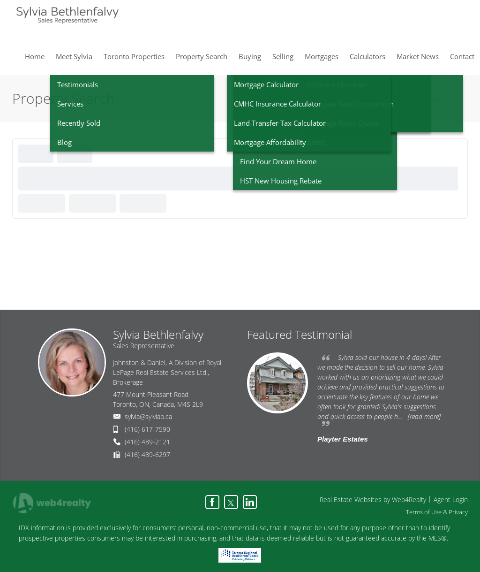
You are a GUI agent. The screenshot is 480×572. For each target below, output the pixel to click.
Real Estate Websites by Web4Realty (373, 499)
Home (401, 99)
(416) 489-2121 (147, 441)
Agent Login (451, 499)
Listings (429, 99)
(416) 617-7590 (147, 429)
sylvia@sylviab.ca (148, 416)
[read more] (424, 416)
